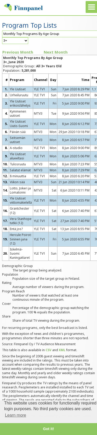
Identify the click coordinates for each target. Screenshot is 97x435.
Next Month (56, 52)
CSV (48, 350)
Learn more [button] (15, 415)
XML (62, 350)
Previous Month (17, 52)
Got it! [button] (48, 429)
